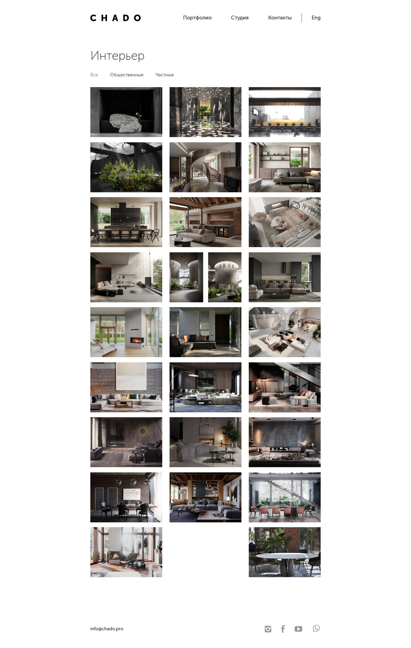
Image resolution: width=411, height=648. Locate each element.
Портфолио (197, 18)
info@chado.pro (106, 628)
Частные (165, 74)
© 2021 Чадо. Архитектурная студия (161, 628)
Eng (316, 18)
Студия (240, 18)
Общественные (126, 74)
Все (94, 74)
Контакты (280, 18)
